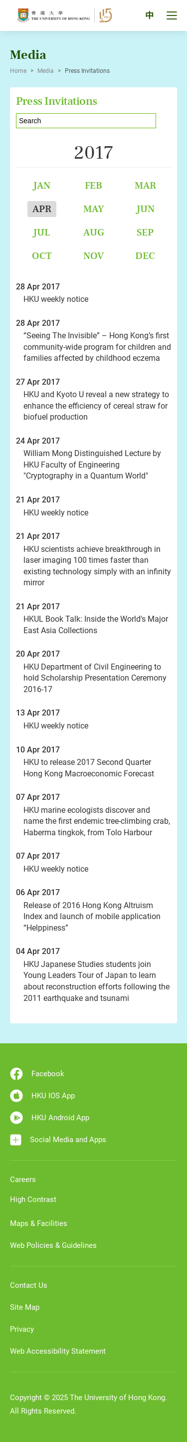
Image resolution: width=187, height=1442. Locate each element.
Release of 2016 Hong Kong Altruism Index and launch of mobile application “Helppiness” (92, 917)
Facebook (37, 1073)
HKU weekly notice (55, 299)
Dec (145, 255)
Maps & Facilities (38, 1223)
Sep (145, 232)
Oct (42, 255)
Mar (145, 185)
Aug (93, 232)
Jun (145, 209)
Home (18, 70)
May (93, 209)
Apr (41, 209)
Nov (93, 255)
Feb (93, 185)
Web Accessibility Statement (58, 1351)
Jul (41, 232)
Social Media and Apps (58, 1140)
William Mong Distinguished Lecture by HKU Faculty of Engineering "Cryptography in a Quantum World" (92, 465)
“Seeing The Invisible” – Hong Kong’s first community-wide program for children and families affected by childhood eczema (97, 347)
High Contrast (33, 1199)
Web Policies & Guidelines (53, 1245)
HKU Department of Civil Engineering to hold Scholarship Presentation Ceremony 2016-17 (95, 678)
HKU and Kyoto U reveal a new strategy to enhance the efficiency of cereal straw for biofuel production (96, 406)
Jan (41, 185)
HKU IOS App (42, 1095)
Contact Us (28, 1285)
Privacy (22, 1329)
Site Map (24, 1307)
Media (45, 70)
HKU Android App (49, 1117)
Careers (23, 1179)
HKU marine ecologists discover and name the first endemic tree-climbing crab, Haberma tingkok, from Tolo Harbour (96, 821)
